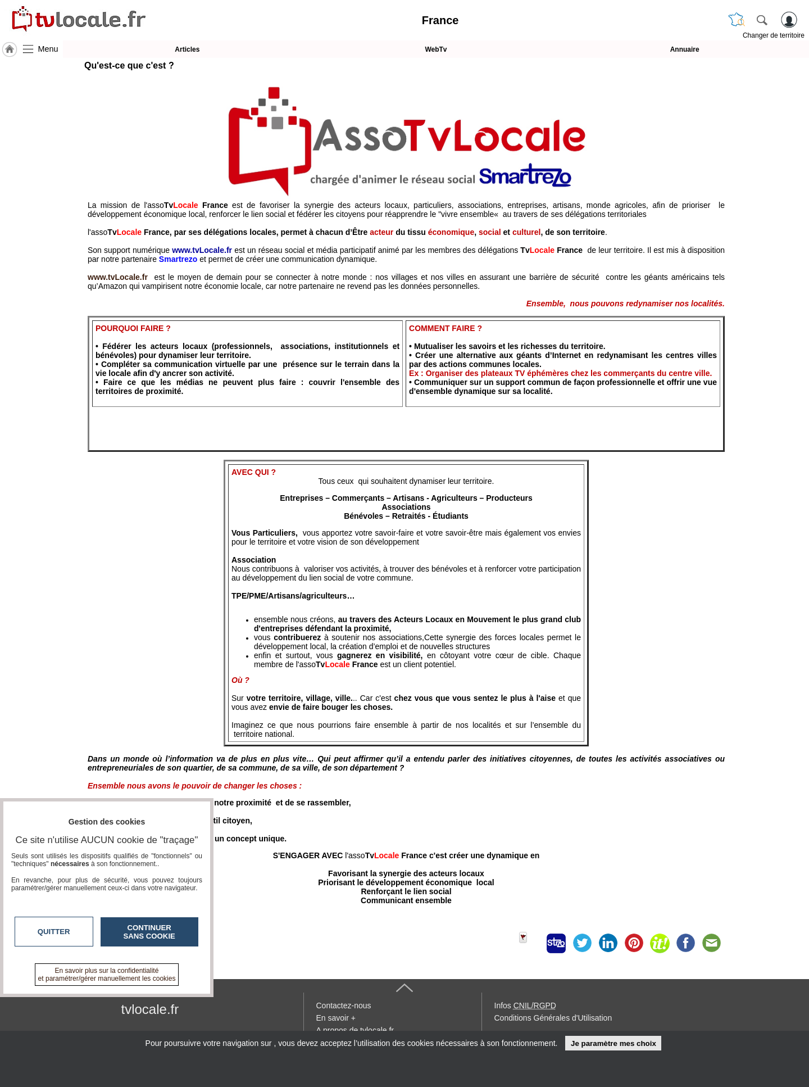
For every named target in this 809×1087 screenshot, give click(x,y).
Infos (525, 1005)
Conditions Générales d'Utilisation (553, 1017)
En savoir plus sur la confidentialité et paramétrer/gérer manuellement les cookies (107, 974)
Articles (187, 49)
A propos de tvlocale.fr (355, 1030)
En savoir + (336, 1017)
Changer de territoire (774, 35)
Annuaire (684, 49)
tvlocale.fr (150, 1009)
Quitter (54, 931)
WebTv (436, 49)
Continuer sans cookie (149, 931)
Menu (48, 48)
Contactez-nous (343, 1005)
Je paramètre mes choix (613, 1043)
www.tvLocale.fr (118, 277)
